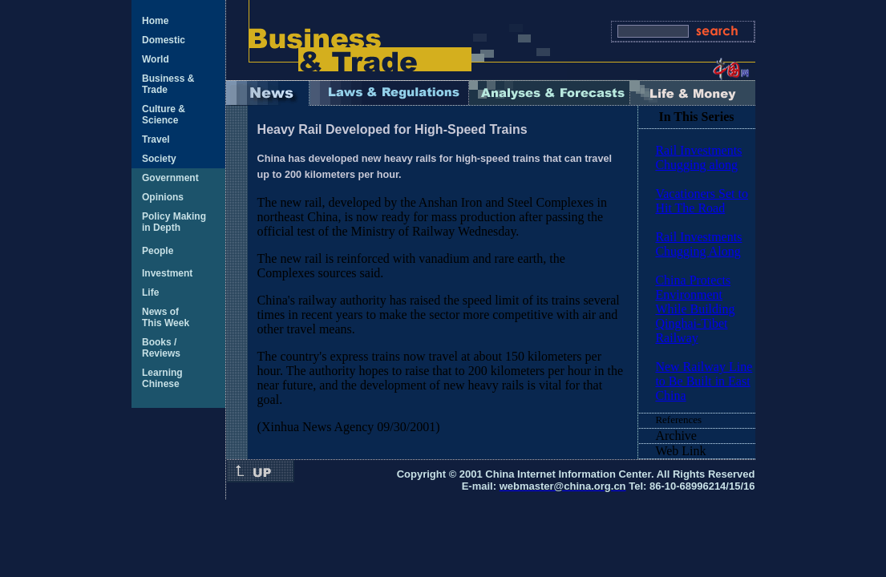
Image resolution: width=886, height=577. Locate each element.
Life (150, 292)
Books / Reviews (161, 348)
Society (159, 158)
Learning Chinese (162, 378)
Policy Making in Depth (174, 222)
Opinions (163, 197)
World (155, 59)
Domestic (163, 40)
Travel (156, 139)
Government (170, 178)
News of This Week (165, 317)
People (157, 250)
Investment (167, 273)
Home (155, 20)
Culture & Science (163, 114)
